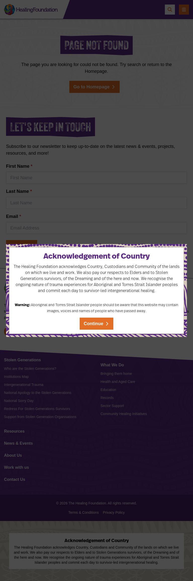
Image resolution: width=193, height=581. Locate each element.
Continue (93, 323)
